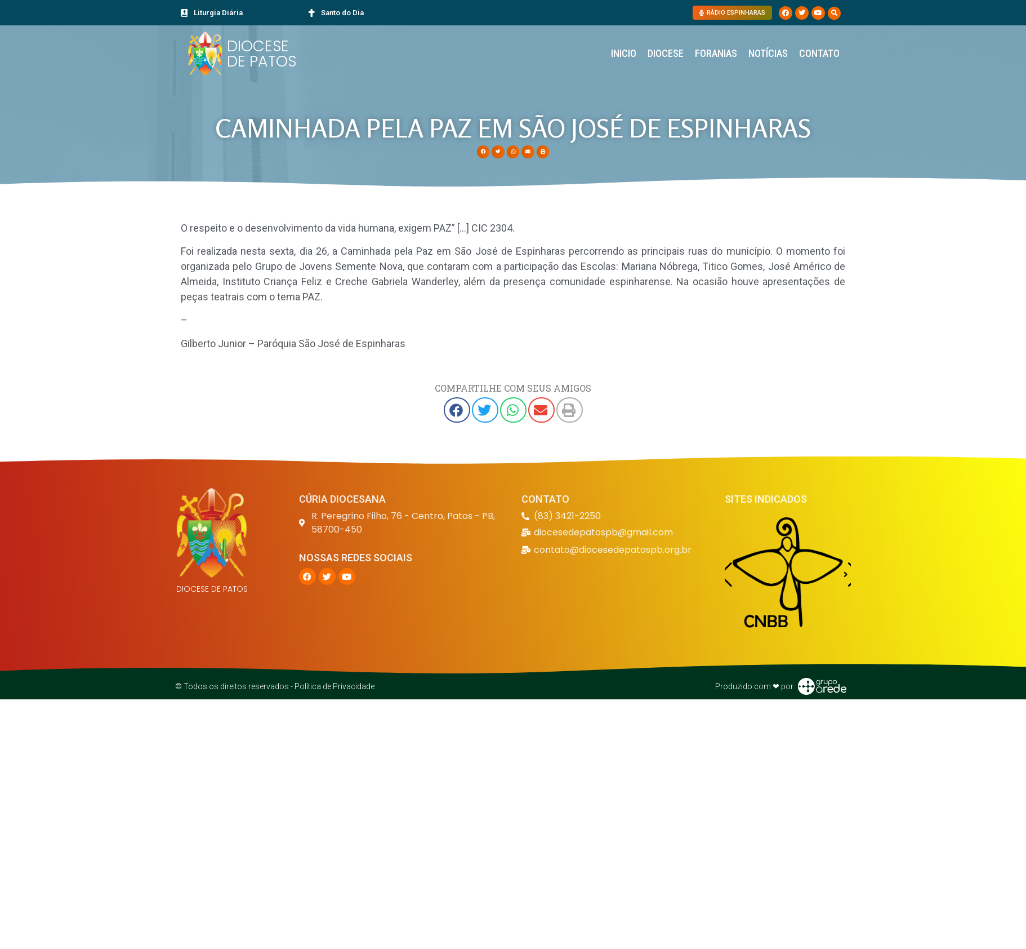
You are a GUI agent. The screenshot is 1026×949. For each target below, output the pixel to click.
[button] (834, 13)
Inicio (623, 53)
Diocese (666, 53)
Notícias (768, 53)
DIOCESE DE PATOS (261, 54)
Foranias (716, 53)
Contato (819, 53)
